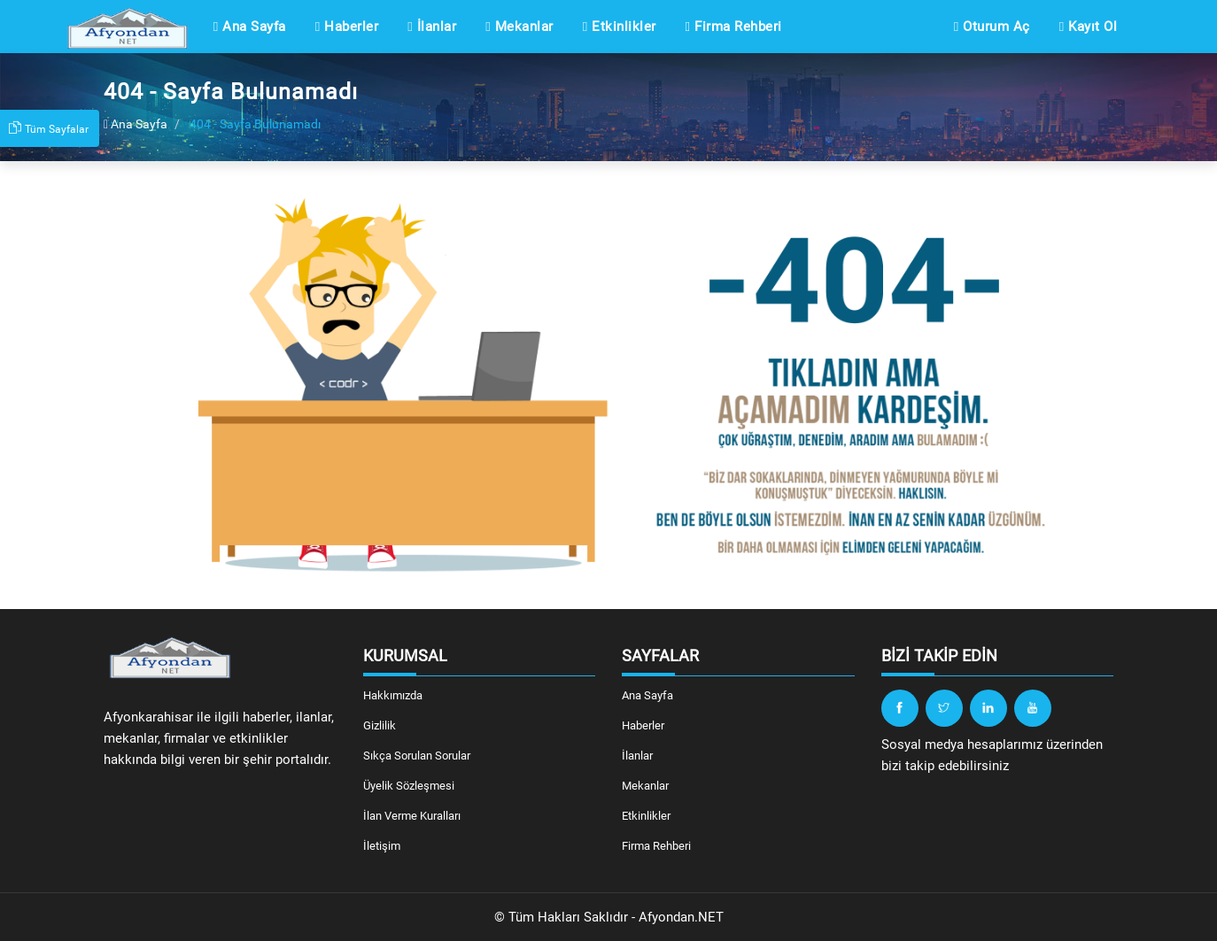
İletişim (381, 845)
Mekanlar (519, 26)
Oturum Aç (992, 27)
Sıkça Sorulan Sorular (416, 755)
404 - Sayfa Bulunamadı (255, 124)
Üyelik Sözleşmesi (408, 785)
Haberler (347, 26)
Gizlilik (379, 725)
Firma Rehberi (734, 26)
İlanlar (432, 26)
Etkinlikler (619, 26)
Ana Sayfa (249, 26)
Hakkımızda (392, 695)
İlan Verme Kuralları (412, 815)
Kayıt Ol (1088, 27)
